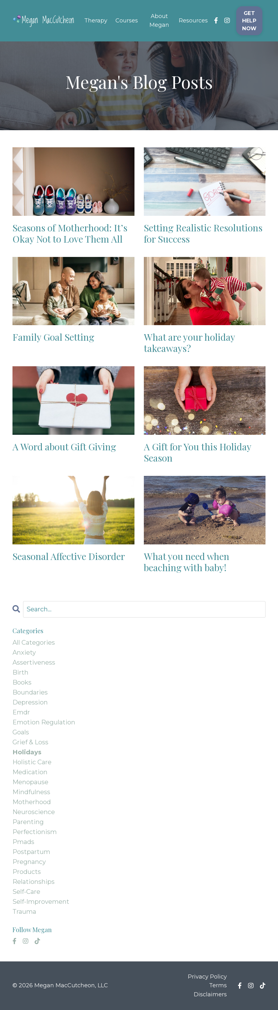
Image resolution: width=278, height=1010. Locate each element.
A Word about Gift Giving (64, 446)
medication (29, 772)
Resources (193, 20)
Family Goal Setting (53, 337)
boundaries (30, 692)
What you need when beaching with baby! (186, 562)
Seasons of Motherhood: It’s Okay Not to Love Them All (69, 233)
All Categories (33, 642)
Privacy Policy (207, 976)
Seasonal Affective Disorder (68, 556)
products (26, 871)
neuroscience (33, 812)
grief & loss (30, 742)
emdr (21, 712)
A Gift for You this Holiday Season (197, 452)
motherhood (31, 802)
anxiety (24, 652)
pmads (23, 842)
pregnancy (29, 861)
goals (20, 732)
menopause (30, 782)
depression (30, 702)
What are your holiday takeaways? (189, 342)
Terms (218, 985)
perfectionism (34, 832)
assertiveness (33, 662)
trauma (24, 911)
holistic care (31, 762)
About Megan (159, 21)
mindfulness (31, 792)
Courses (126, 20)
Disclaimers (210, 994)
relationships (33, 881)
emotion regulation (43, 722)
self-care (26, 891)
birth (20, 672)
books (22, 682)
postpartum (31, 852)
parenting (28, 822)
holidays (26, 752)
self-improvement (40, 901)
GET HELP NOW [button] (249, 20)
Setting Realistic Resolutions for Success (203, 233)
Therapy (95, 20)
